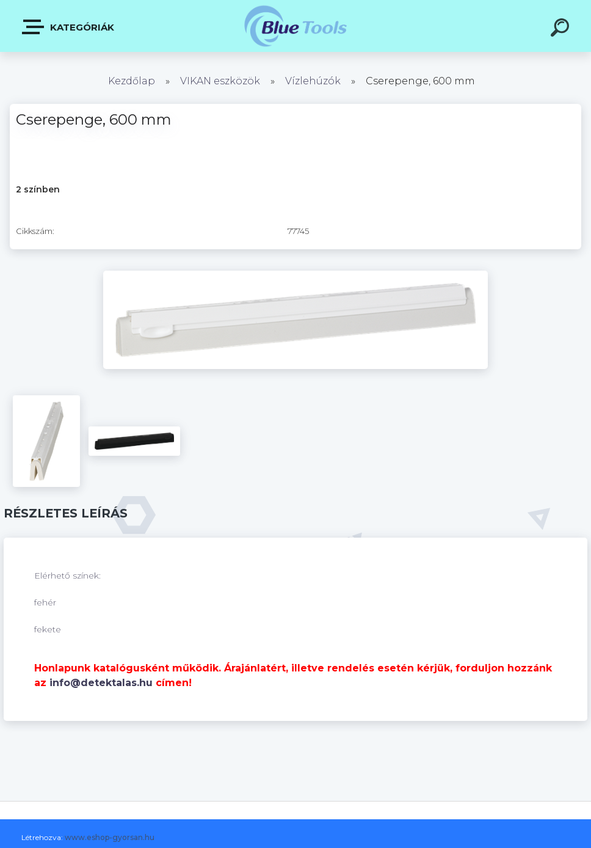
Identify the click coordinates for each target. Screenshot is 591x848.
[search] (562, 29)
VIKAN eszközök (220, 81)
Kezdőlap (131, 81)
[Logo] (296, 25)
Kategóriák (68, 27)
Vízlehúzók (313, 81)
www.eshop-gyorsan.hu (109, 837)
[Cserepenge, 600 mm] (295, 274)
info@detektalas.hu (101, 683)
